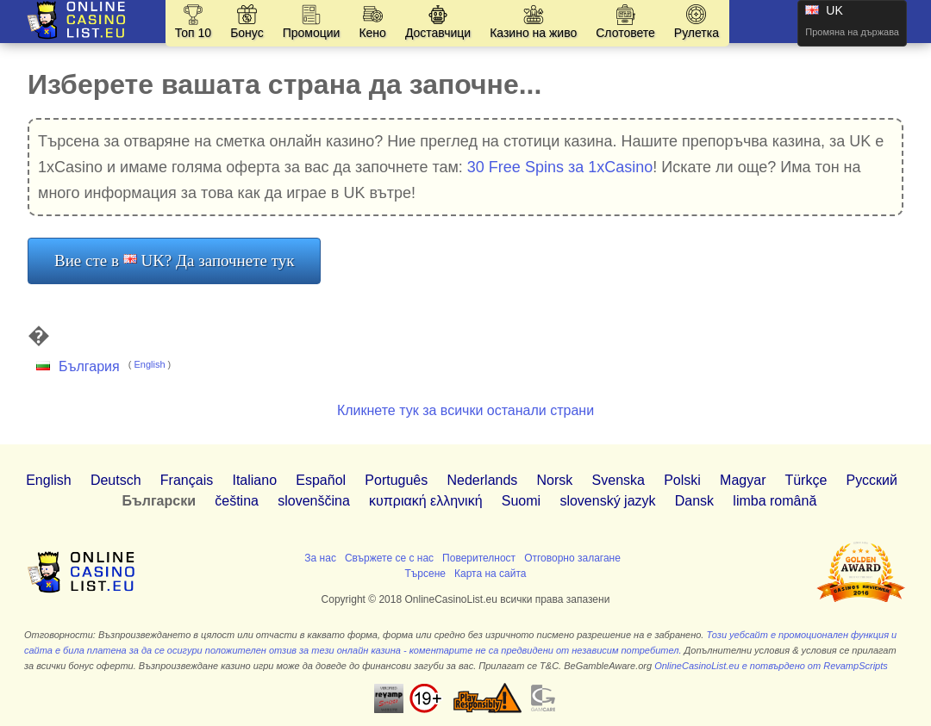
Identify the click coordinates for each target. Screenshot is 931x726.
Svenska (618, 480)
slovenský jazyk (607, 500)
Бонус (247, 33)
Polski (682, 480)
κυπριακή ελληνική (426, 500)
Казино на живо (533, 33)
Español (321, 480)
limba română (774, 500)
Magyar (742, 480)
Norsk (555, 480)
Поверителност (478, 558)
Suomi (521, 500)
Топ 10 (193, 33)
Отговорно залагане (572, 558)
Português (396, 480)
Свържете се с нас (389, 558)
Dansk (694, 500)
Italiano (254, 480)
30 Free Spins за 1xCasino (560, 167)
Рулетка (696, 33)
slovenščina (314, 500)
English (149, 364)
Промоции (312, 33)
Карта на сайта (490, 574)
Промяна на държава (852, 32)
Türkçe (805, 480)
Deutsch (116, 480)
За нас (320, 558)
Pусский (872, 480)
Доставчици (438, 33)
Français (186, 480)
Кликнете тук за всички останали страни (465, 410)
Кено (372, 33)
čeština (237, 500)
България (89, 366)
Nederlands (482, 480)
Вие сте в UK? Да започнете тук (174, 260)
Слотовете (625, 33)
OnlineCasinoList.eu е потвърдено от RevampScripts (771, 666)
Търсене (424, 574)
